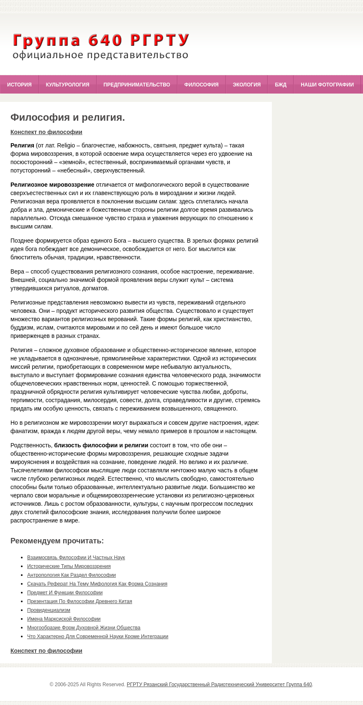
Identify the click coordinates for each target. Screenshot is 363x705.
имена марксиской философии (64, 619)
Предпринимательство (137, 85)
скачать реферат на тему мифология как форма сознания (97, 584)
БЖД (280, 85)
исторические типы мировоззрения (69, 566)
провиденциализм (48, 610)
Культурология (67, 85)
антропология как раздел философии (71, 575)
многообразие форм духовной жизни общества (84, 628)
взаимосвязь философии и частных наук (76, 557)
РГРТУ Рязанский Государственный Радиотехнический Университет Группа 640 (219, 684)
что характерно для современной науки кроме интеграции (97, 636)
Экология (247, 85)
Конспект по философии (46, 132)
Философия (201, 85)
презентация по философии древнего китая (79, 601)
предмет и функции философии (64, 593)
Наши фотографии (327, 85)
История (19, 85)
